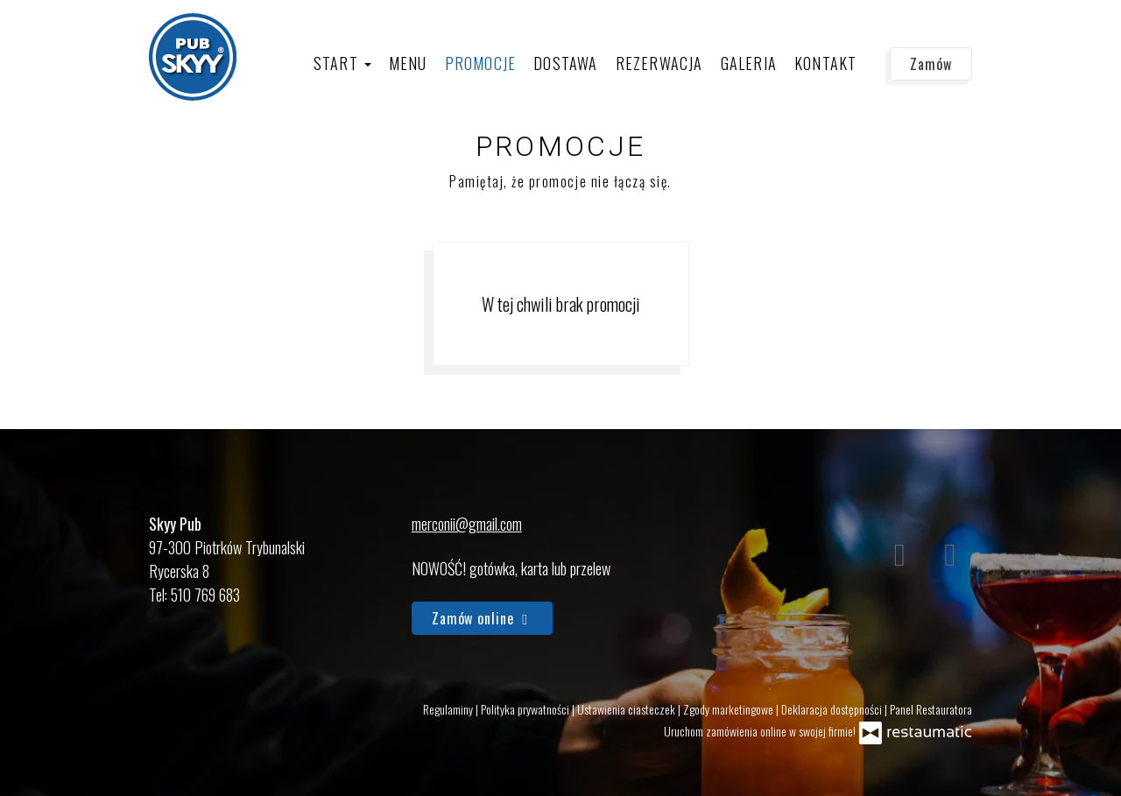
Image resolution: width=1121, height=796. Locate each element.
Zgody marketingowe (729, 709)
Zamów (931, 63)
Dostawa (565, 63)
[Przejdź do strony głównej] (192, 57)
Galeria (749, 63)
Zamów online (482, 618)
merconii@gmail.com (467, 523)
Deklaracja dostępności (833, 709)
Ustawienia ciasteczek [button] (627, 709)
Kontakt (825, 63)
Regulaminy (449, 709)
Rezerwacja (659, 63)
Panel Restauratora (931, 709)
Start (342, 63)
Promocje (481, 63)
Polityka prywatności (526, 709)
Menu (408, 63)
